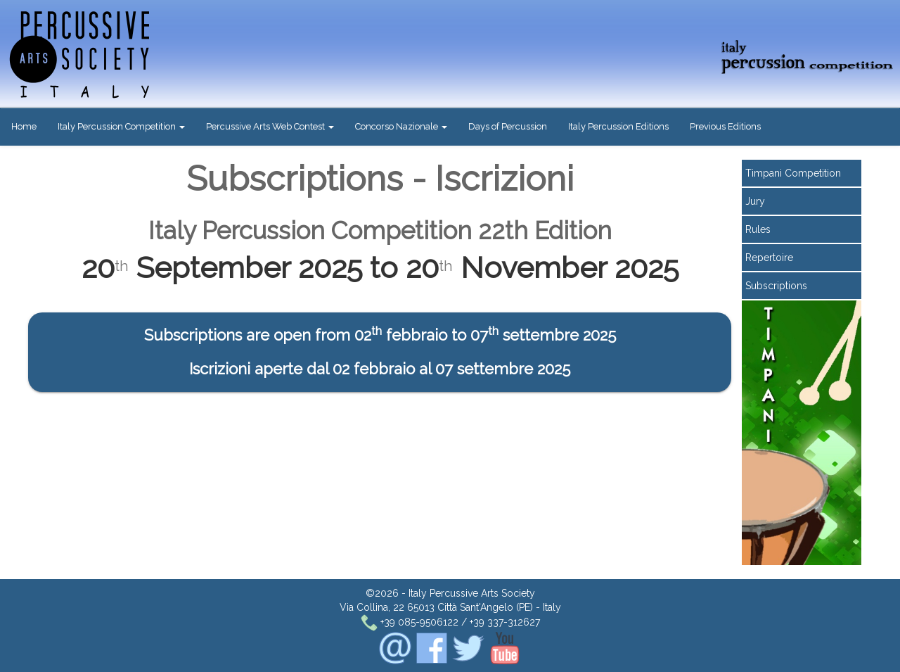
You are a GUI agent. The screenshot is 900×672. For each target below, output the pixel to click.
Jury (755, 201)
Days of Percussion (507, 126)
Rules (758, 229)
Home (24, 126)
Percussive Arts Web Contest (270, 126)
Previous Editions (725, 126)
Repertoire (769, 257)
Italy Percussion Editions (618, 126)
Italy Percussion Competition (121, 126)
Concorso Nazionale (401, 126)
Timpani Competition (793, 173)
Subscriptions (776, 285)
